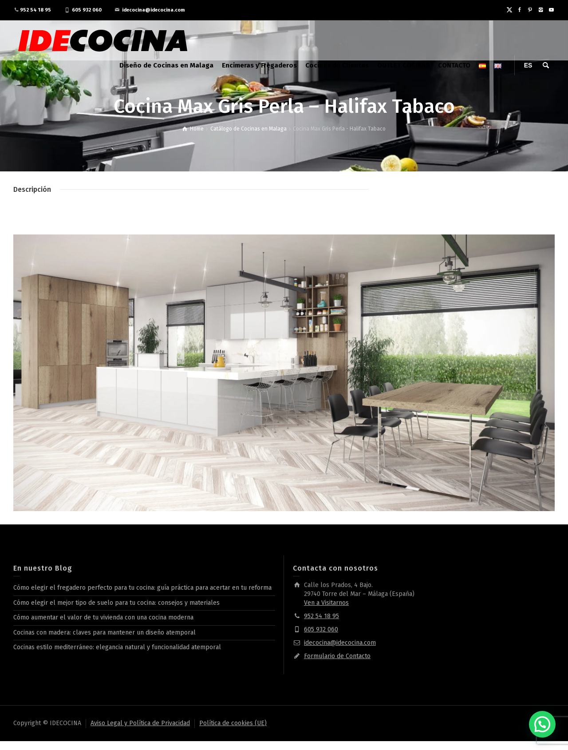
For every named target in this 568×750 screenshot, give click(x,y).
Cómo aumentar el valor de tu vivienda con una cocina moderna (103, 617)
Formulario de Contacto (337, 656)
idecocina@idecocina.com (153, 10)
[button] (542, 724)
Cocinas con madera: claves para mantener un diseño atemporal (104, 632)
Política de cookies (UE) (233, 723)
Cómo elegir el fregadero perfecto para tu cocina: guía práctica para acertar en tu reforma (142, 587)
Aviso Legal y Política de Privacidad (140, 723)
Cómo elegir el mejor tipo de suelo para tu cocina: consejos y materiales (116, 603)
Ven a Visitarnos (326, 603)
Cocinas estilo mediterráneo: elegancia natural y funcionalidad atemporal (117, 647)
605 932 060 (87, 10)
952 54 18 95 (35, 10)
